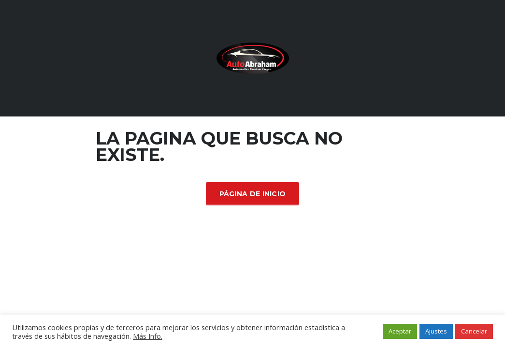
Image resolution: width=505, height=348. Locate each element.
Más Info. (147, 336)
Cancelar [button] (474, 331)
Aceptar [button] (400, 331)
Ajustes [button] (436, 331)
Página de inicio (252, 193)
